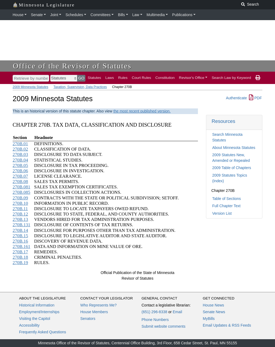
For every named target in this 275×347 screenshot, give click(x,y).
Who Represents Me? (98, 305)
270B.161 (21, 246)
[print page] (257, 78)
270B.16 (20, 241)
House (18, 15)
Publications (182, 15)
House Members (94, 312)
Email (177, 312)
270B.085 (21, 192)
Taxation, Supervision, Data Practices (80, 87)
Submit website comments (163, 326)
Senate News (214, 312)
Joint (54, 15)
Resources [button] (223, 121)
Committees (101, 15)
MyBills (209, 318)
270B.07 (20, 176)
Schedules (74, 15)
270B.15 (20, 235)
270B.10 (20, 203)
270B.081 (21, 186)
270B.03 (20, 154)
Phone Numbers (155, 319)
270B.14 (20, 230)
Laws (109, 78)
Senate (37, 15)
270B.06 (20, 170)
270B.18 (20, 257)
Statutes (94, 78)
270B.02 (20, 149)
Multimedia (156, 15)
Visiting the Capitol (34, 318)
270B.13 (20, 219)
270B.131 (21, 224)
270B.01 (20, 143)
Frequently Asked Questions (42, 332)
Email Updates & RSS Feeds (227, 325)
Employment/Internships (39, 312)
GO (81, 78)
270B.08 (20, 181)
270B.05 (20, 165)
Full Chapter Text (226, 206)
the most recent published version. (142, 111)
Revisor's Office (191, 78)
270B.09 (20, 197)
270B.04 (20, 160)
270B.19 (20, 262)
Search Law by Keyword (231, 78)
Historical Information (37, 305)
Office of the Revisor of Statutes (72, 66)
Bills (121, 15)
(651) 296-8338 (154, 312)
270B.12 (20, 214)
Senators (87, 318)
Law (135, 15)
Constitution (165, 78)
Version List (221, 213)
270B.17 (20, 251)
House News (213, 305)
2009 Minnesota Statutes (30, 87)
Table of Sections (226, 198)
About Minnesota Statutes (233, 147)
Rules (123, 78)
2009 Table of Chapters (231, 168)
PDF (255, 98)
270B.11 (20, 208)
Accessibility (29, 325)
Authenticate (236, 98)
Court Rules (141, 78)
